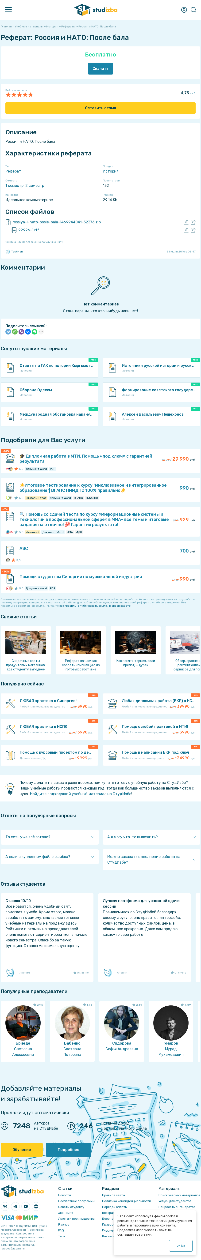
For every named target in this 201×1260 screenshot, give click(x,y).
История (111, 171)
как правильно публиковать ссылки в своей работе (95, 605)
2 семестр (34, 185)
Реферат (13, 171)
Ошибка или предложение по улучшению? (34, 242)
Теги (61, 1236)
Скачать (100, 68)
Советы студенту (71, 1207)
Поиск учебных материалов (179, 1195)
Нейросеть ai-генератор (177, 1207)
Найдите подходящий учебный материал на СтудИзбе (80, 794)
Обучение (21, 1149)
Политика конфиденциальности (126, 1201)
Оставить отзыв (100, 108)
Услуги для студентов (174, 1201)
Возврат (108, 1213)
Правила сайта (113, 1195)
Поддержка (111, 1230)
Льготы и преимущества (76, 1218)
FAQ (61, 1230)
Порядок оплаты (114, 1207)
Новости (64, 1195)
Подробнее (68, 1149)
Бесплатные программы (76, 1201)
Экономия (65, 1213)
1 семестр (14, 185)
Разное (64, 1224)
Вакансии (109, 1236)
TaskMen (14, 251)
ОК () (181, 1245)
